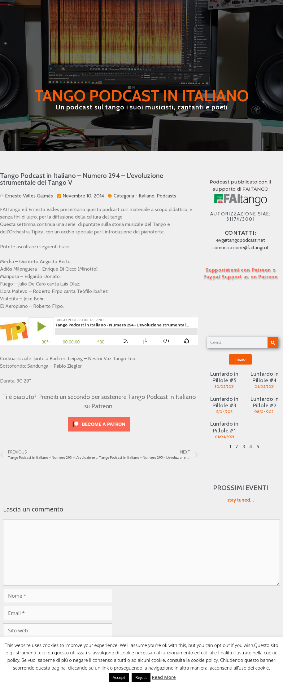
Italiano (147, 196)
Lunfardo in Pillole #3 (224, 402)
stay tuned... (240, 500)
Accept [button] (118, 677)
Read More (164, 677)
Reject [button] (141, 677)
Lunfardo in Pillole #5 (224, 377)
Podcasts (166, 196)
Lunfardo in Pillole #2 (264, 402)
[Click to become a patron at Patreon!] (99, 433)
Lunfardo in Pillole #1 (224, 427)
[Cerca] (273, 342)
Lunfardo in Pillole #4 (264, 377)
